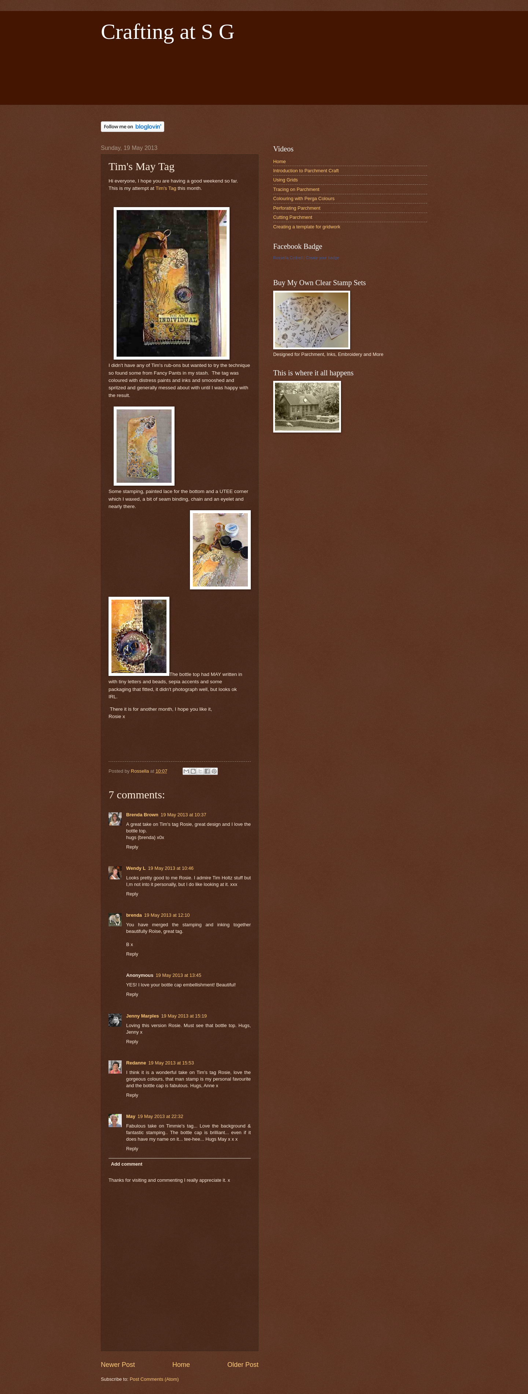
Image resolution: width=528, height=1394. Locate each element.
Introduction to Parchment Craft (306, 170)
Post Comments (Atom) (154, 1379)
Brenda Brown (142, 814)
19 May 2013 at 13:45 (178, 975)
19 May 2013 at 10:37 (183, 814)
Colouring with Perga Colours (303, 198)
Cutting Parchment (292, 217)
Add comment (126, 1164)
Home (181, 1364)
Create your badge (322, 257)
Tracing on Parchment (296, 189)
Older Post (242, 1364)
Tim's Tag (165, 188)
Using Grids (285, 180)
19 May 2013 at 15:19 (184, 1016)
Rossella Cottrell (287, 257)
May (130, 1116)
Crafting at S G (168, 31)
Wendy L (136, 868)
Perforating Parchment (296, 208)
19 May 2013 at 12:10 (167, 915)
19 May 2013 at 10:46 (171, 868)
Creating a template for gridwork (306, 226)
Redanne (136, 1063)
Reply (132, 847)
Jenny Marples (142, 1016)
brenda (134, 915)
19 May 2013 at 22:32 (160, 1116)
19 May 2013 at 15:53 (171, 1063)
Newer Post (118, 1364)
